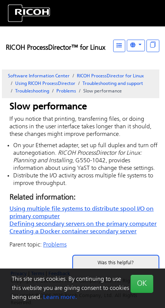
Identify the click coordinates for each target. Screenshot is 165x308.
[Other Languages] (136, 45)
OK (142, 284)
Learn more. (60, 297)
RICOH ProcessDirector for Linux (110, 76)
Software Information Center (39, 76)
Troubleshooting (32, 91)
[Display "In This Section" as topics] (152, 46)
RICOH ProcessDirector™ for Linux (55, 48)
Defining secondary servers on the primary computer (83, 224)
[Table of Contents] (119, 46)
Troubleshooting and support (112, 84)
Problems (66, 91)
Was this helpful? (116, 262)
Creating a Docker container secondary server (73, 232)
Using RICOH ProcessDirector (45, 84)
